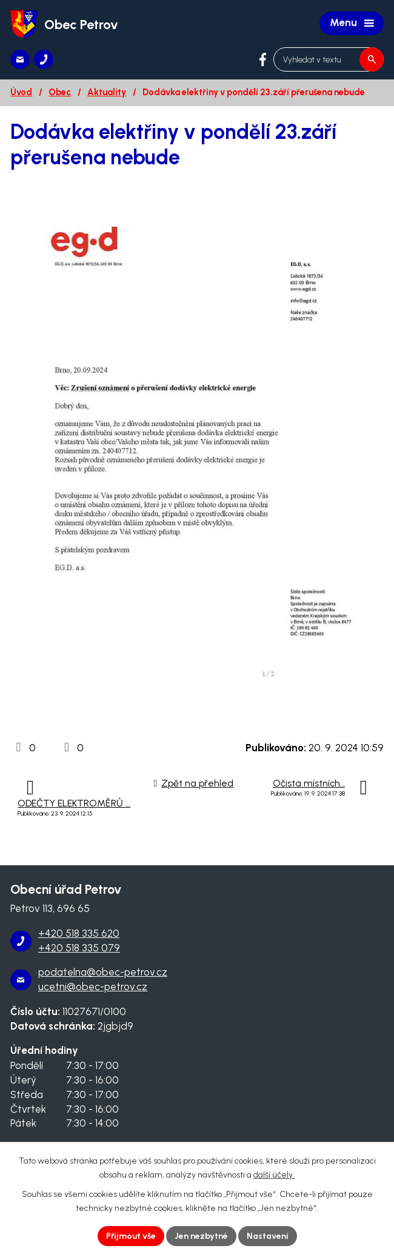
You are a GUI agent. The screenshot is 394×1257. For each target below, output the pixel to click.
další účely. (274, 1175)
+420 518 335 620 (78, 933)
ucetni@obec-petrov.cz (92, 986)
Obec (59, 92)
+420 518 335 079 (79, 948)
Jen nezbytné (201, 1236)
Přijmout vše (131, 1236)
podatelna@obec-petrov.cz (102, 972)
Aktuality (106, 92)
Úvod (21, 92)
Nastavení (268, 1236)
